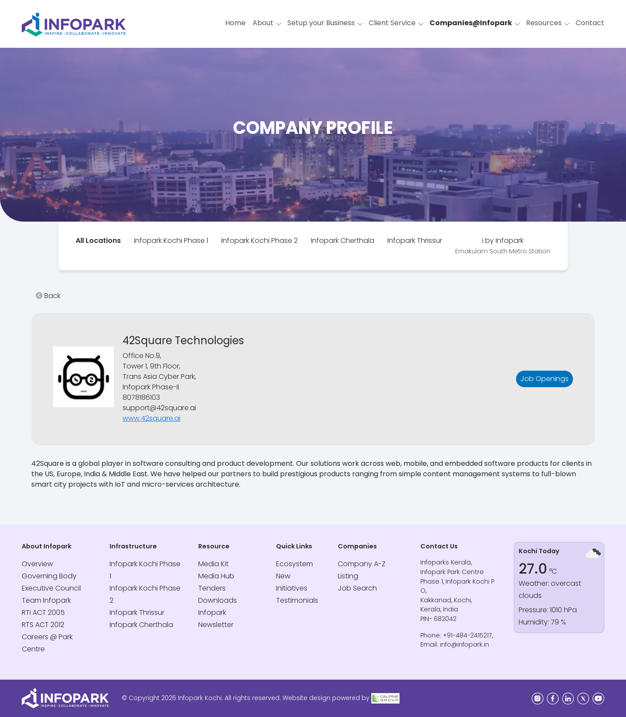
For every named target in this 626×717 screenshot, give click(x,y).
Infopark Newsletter (215, 618)
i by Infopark (502, 246)
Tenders (212, 588)
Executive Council (51, 588)
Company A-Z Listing (362, 570)
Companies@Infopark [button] (471, 23)
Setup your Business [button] (321, 23)
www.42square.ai (151, 418)
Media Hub (216, 576)
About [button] (263, 23)
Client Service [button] (392, 23)
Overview (37, 564)
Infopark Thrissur (414, 241)
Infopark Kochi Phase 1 (171, 241)
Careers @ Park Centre (47, 643)
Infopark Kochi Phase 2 (259, 241)
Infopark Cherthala (342, 241)
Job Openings (544, 379)
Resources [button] (544, 23)
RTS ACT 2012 (43, 625)
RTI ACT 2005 (43, 612)
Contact (590, 23)
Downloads (217, 600)
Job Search (357, 588)
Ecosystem (294, 564)
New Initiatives (291, 582)
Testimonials (297, 600)
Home (235, 23)
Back (48, 296)
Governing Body (49, 576)
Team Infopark (46, 600)
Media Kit (213, 564)
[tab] (98, 240)
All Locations (98, 241)
